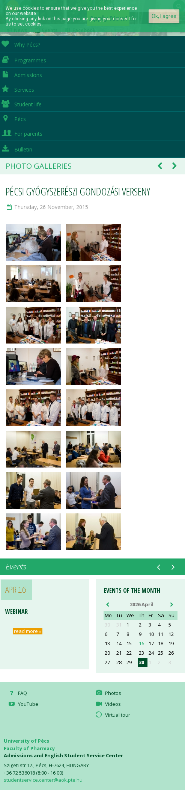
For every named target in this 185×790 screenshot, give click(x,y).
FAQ (17, 693)
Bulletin (16, 149)
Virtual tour (112, 714)
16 (141, 643)
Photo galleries (39, 166)
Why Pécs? (20, 44)
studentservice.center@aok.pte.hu (43, 779)
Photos (107, 693)
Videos (107, 704)
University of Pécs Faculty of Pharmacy (29, 744)
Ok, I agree (164, 16)
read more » (27, 631)
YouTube (23, 704)
